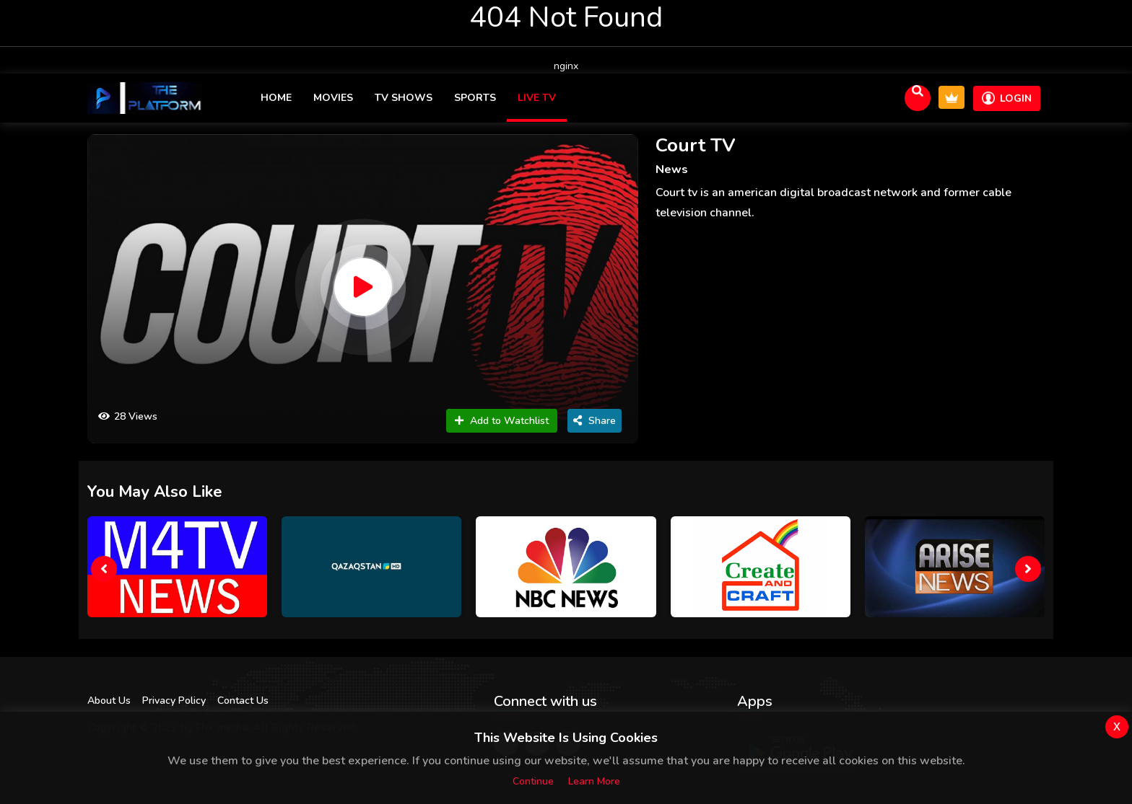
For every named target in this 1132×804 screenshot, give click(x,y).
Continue (533, 781)
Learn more (594, 781)
